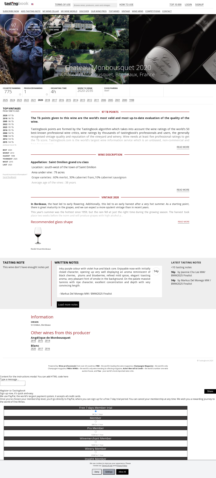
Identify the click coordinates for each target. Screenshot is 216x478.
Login (188, 4)
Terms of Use (107, 465)
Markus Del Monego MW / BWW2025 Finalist (191, 282)
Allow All (122, 472)
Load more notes (68, 304)
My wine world (69, 11)
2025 (5, 100)
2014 (75, 100)
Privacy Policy (121, 465)
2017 (54, 100)
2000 (124, 100)
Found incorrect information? (15, 175)
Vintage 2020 (110, 197)
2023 (19, 100)
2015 (68, 100)
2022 (26, 100)
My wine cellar (50, 11)
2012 (89, 100)
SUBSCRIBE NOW (11, 11)
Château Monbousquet (87, 74)
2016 (61, 100)
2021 (33, 100)
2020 (40, 100)
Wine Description (110, 154)
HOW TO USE (126, 4)
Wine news (137, 11)
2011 (96, 100)
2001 (117, 100)
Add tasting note (30, 11)
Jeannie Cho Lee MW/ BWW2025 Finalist (188, 273)
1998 (131, 100)
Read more (183, 147)
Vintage (126, 11)
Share (210, 392)
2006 (103, 100)
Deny (97, 472)
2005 (110, 100)
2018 (47, 100)
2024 (12, 100)
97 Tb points (110, 112)
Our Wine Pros (99, 11)
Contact (167, 11)
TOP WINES (114, 11)
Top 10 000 (175, 4)
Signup (199, 4)
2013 (82, 100)
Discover (84, 11)
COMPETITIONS (152, 11)
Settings (108, 472)
